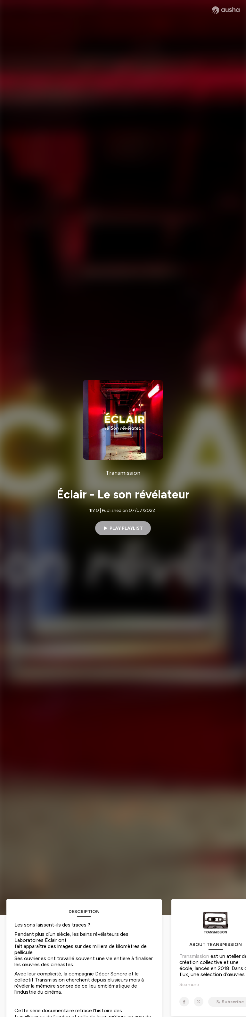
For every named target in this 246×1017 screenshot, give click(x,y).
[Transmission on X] (198, 1001)
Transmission (194, 956)
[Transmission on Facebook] (184, 1001)
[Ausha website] (226, 10)
